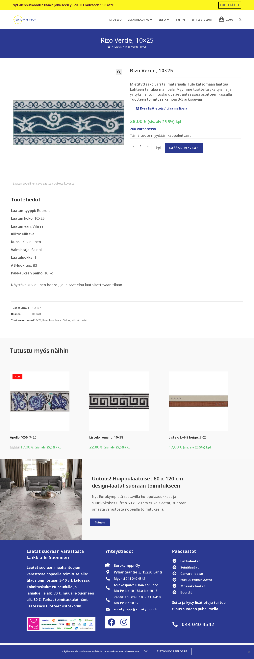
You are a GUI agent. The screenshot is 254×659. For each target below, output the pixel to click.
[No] (249, 652)
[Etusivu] (109, 46)
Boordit (36, 314)
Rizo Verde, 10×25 (136, 46)
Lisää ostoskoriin (184, 147)
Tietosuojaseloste (172, 652)
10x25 (37, 320)
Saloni (66, 320)
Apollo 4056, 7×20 (23, 437)
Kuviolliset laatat (52, 320)
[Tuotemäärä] (140, 146)
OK (147, 652)
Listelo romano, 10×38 (106, 437)
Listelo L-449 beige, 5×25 (188, 437)
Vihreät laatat (79, 320)
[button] (119, 72)
